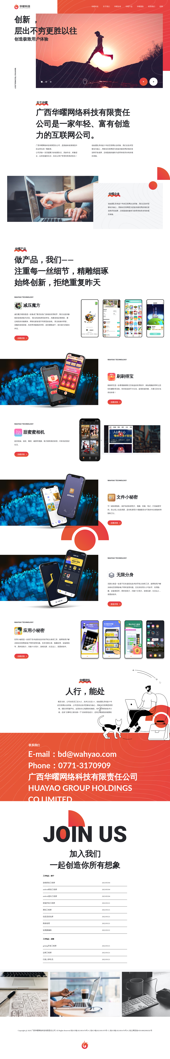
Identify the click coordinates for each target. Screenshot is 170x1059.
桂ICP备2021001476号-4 (80, 1030)
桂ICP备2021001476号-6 (119, 1030)
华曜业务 (117, 6)
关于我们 (106, 6)
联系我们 (151, 6)
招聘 (161, 6)
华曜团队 (140, 6)
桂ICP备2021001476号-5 (99, 1030)
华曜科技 (95, 6)
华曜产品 (129, 6)
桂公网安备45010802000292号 (140, 1030)
